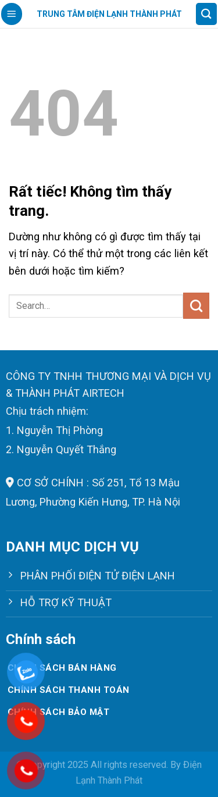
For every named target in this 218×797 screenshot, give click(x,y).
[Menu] (11, 13)
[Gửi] (196, 305)
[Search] (206, 13)
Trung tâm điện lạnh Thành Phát (109, 14)
